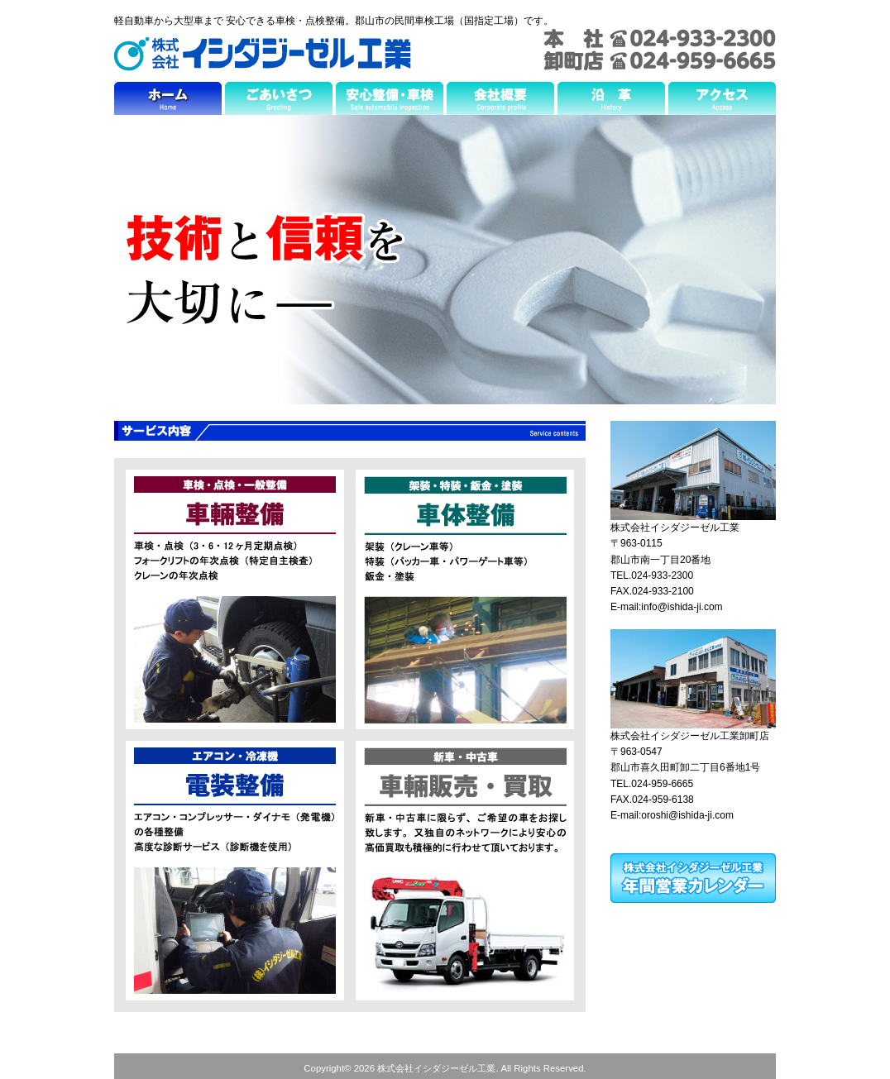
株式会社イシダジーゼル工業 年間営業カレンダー (693, 878)
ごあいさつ (279, 102)
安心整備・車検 (389, 102)
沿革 (611, 102)
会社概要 (500, 102)
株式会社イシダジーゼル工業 (262, 54)
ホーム (168, 102)
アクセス (722, 102)
